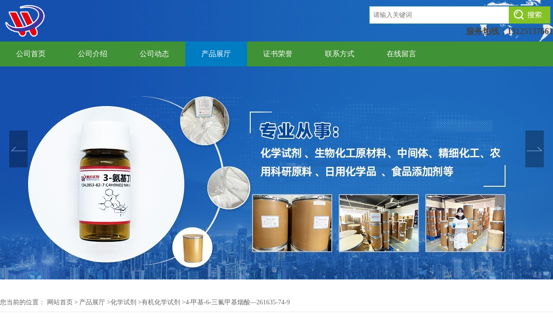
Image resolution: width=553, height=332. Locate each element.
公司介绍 (92, 54)
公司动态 (154, 54)
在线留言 (401, 54)
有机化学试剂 (160, 302)
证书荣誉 (278, 54)
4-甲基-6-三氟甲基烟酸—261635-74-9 (238, 302)
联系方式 (339, 54)
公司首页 (31, 54)
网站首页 (60, 302)
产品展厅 (216, 54)
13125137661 (530, 31)
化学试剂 (123, 302)
